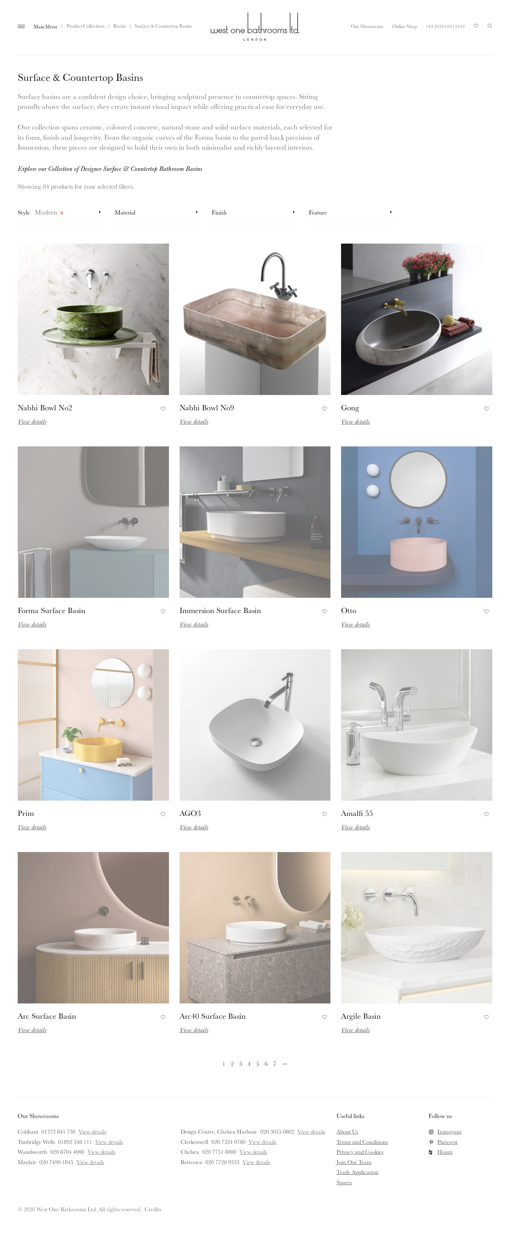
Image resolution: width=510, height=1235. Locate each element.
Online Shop (404, 26)
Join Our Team (354, 1162)
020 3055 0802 (277, 1131)
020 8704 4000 (67, 1152)
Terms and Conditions (362, 1142)
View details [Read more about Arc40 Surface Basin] (194, 1029)
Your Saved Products (476, 27)
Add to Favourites (162, 407)
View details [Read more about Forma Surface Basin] (32, 624)
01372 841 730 (58, 1131)
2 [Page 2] (232, 1063)
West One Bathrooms (255, 26)
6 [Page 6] (266, 1063)
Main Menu (45, 26)
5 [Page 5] (257, 1063)
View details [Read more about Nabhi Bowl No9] (194, 421)
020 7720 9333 (222, 1162)
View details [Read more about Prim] (32, 826)
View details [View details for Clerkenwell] (262, 1142)
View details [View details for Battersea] (256, 1162)
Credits (152, 1209)
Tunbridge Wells (36, 1142)
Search (489, 26)
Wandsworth (32, 1152)
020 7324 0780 (228, 1142)
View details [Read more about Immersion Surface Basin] (194, 624)
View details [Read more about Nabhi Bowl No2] (32, 421)
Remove (61, 214)
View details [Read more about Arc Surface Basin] (32, 1029)
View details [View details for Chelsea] (253, 1152)
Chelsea (190, 1152)
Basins (119, 25)
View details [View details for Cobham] (92, 1131)
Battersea (191, 1162)
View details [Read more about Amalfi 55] (355, 826)
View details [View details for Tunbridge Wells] (109, 1142)
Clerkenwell (194, 1142)
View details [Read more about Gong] (355, 421)
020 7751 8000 (219, 1152)
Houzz (445, 1152)
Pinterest (447, 1142)
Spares (344, 1182)
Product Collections (86, 25)
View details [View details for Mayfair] (90, 1162)
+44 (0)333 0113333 (445, 26)
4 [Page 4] (249, 1063)
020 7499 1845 (56, 1162)
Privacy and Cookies (359, 1152)
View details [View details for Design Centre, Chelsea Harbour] (311, 1131)
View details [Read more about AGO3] (194, 826)
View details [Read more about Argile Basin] (355, 1029)
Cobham (28, 1131)
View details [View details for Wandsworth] (101, 1152)
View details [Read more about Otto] (355, 624)
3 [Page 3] (240, 1063)
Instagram (449, 1131)
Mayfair (27, 1162)
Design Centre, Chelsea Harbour (219, 1131)
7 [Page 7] (274, 1063)
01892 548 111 (75, 1142)
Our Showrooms (367, 26)
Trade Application (357, 1172)
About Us (347, 1131)
